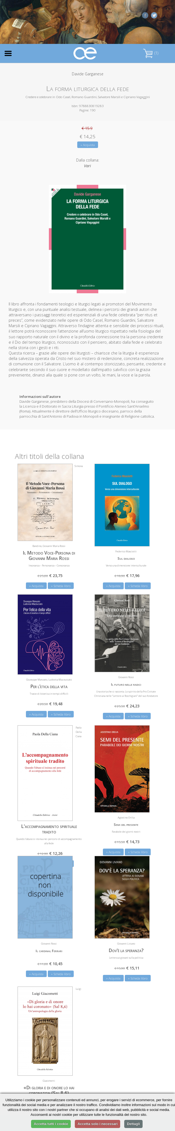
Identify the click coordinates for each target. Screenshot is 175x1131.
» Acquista (87, 145)
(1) (150, 53)
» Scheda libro (60, 586)
